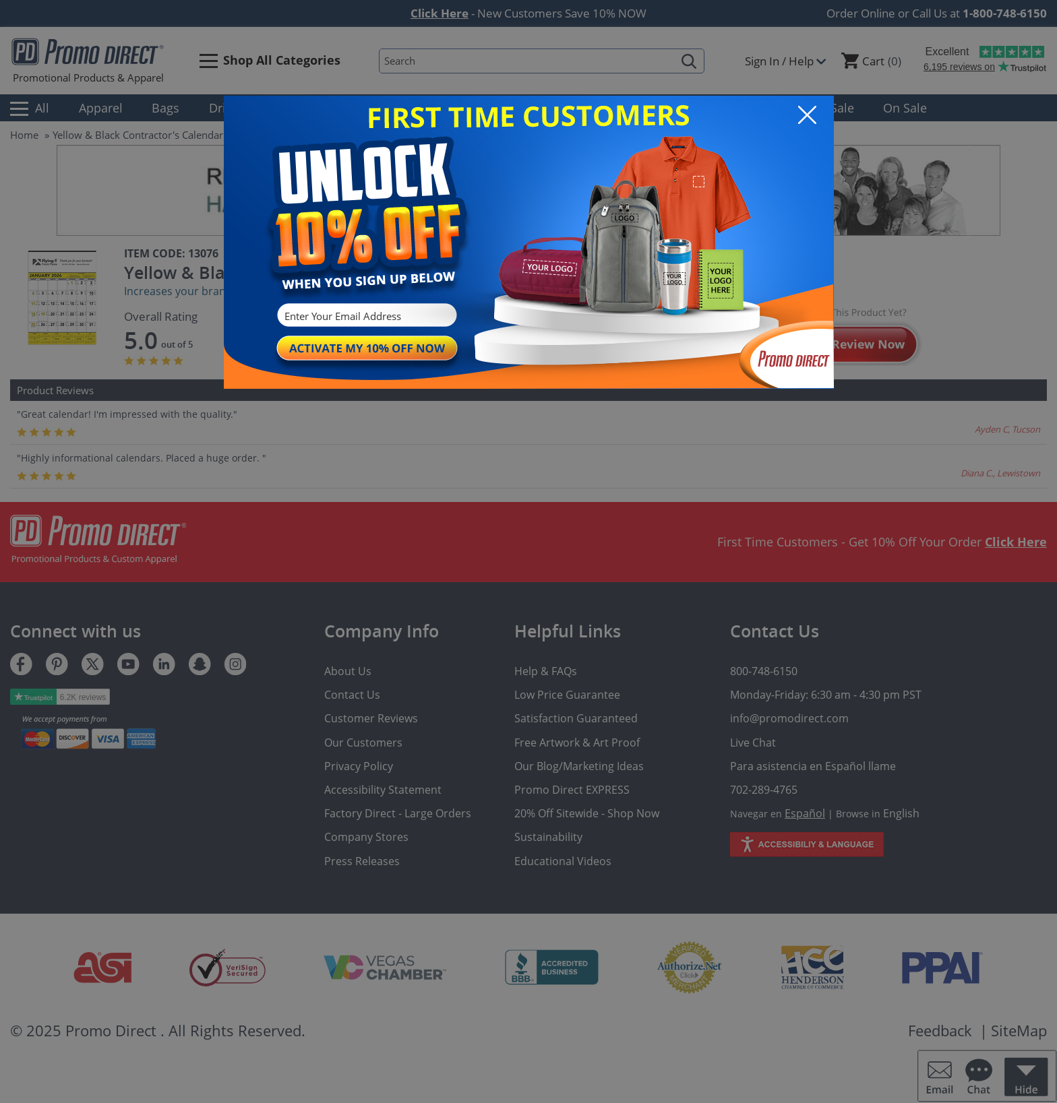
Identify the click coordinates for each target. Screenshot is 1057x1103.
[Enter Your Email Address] (365, 316)
